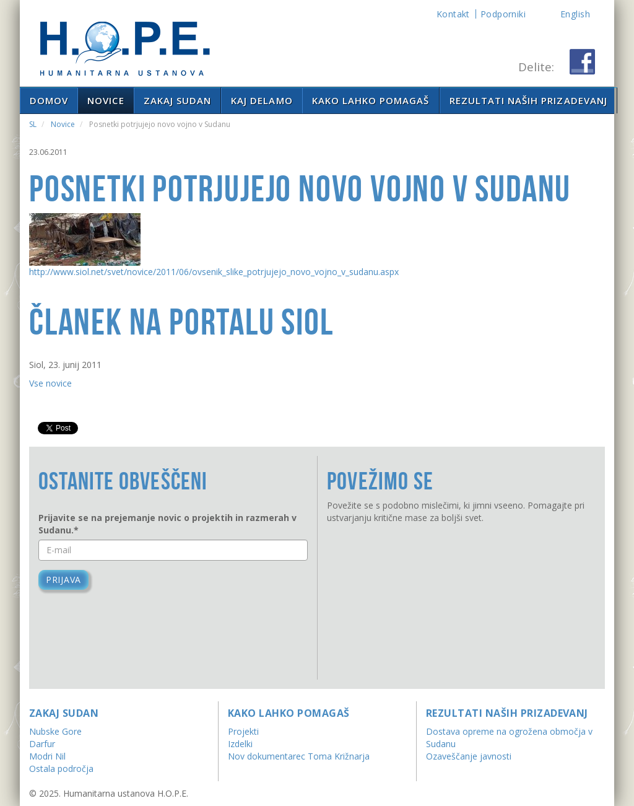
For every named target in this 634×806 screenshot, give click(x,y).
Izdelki (240, 744)
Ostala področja (61, 768)
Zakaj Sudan (178, 100)
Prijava (63, 579)
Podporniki (503, 14)
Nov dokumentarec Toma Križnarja (299, 756)
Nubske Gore (55, 731)
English (575, 14)
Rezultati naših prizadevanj (528, 100)
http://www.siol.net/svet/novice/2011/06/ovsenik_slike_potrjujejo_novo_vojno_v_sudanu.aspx (214, 272)
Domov (49, 100)
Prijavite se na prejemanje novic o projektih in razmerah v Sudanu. (167, 524)
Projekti (243, 731)
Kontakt (453, 14)
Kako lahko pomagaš (371, 100)
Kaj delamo (262, 100)
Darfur (42, 744)
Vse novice (50, 383)
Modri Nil (47, 756)
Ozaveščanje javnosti (468, 756)
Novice (105, 100)
